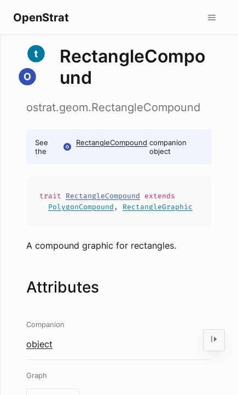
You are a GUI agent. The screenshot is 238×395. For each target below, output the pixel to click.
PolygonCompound (81, 206)
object (39, 344)
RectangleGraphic (158, 206)
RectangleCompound (111, 142)
